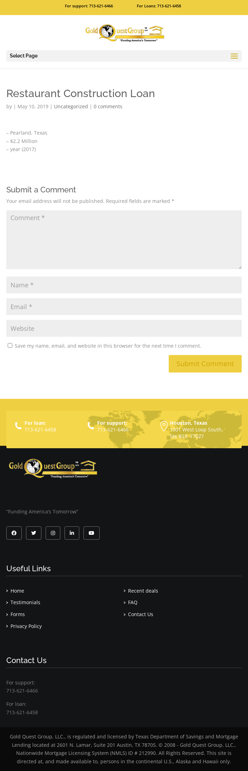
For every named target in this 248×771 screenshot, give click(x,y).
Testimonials (25, 602)
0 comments (108, 106)
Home (17, 590)
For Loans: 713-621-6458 (159, 5)
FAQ (133, 602)
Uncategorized (71, 106)
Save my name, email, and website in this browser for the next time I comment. (108, 345)
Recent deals (143, 590)
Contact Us (140, 614)
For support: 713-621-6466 (89, 5)
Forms (18, 614)
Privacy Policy (26, 626)
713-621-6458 (40, 429)
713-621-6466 (113, 429)
